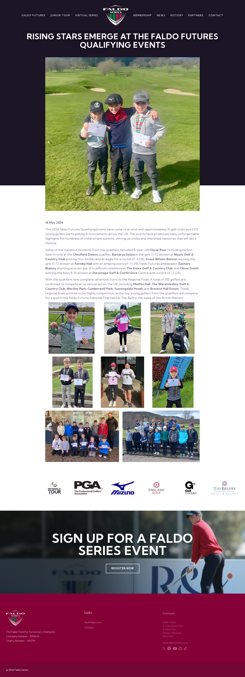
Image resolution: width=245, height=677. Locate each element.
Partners (195, 15)
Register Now (122, 568)
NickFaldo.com (92, 624)
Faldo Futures (33, 15)
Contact (216, 15)
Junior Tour (60, 15)
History (176, 15)
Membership (142, 15)
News (161, 15)
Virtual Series (86, 15)
